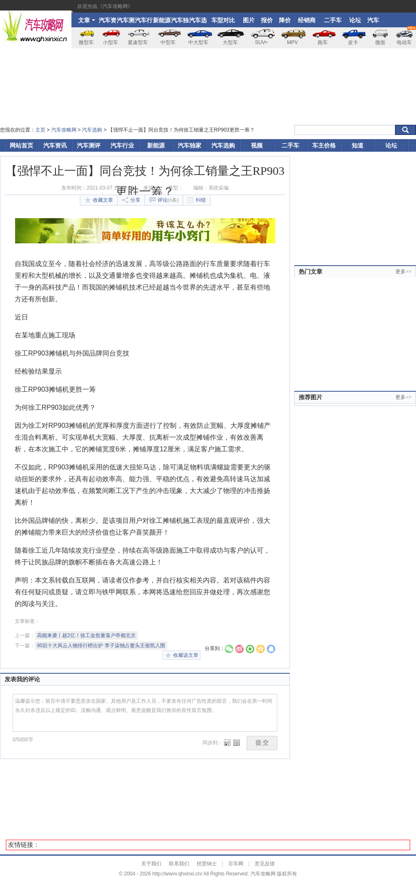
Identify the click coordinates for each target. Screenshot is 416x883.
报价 (267, 20)
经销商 (307, 20)
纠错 (196, 200)
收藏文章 (98, 200)
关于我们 (151, 864)
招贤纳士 (207, 864)
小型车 (110, 42)
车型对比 (223, 20)
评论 (164, 200)
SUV (262, 42)
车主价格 (324, 145)
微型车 (86, 42)
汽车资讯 (107, 22)
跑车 (323, 42)
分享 (131, 200)
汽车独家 (180, 22)
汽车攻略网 (63, 130)
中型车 (168, 42)
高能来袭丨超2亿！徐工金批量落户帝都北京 (86, 635)
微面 (380, 42)
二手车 (333, 20)
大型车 (230, 42)
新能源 (162, 20)
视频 (257, 145)
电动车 (406, 36)
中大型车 (198, 42)
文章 (86, 20)
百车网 (235, 864)
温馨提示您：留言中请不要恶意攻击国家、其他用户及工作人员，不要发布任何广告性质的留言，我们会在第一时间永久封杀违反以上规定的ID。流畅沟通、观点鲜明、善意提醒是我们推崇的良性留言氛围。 (145, 713)
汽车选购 (198, 22)
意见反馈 (265, 864)
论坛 (355, 20)
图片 (249, 20)
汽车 (373, 20)
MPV (292, 42)
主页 (40, 130)
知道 (357, 145)
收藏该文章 (181, 655)
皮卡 (353, 42)
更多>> (403, 271)
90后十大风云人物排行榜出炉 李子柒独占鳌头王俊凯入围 (101, 645)
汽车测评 (125, 22)
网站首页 (21, 145)
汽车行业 (144, 22)
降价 (285, 20)
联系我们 (179, 864)
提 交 (262, 743)
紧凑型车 (138, 42)
